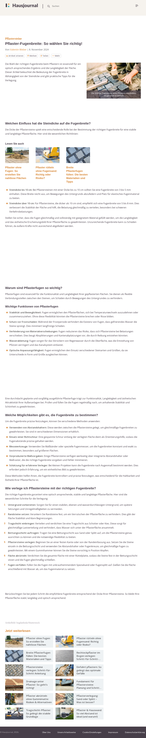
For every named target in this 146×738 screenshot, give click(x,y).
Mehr (57, 55)
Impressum (113, 732)
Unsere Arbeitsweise (66, 732)
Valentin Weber (18, 49)
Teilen (45, 55)
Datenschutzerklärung (135, 732)
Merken (32, 55)
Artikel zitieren (14, 55)
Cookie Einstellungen (92, 732)
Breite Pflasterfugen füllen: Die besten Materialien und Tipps (77, 174)
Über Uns (46, 732)
